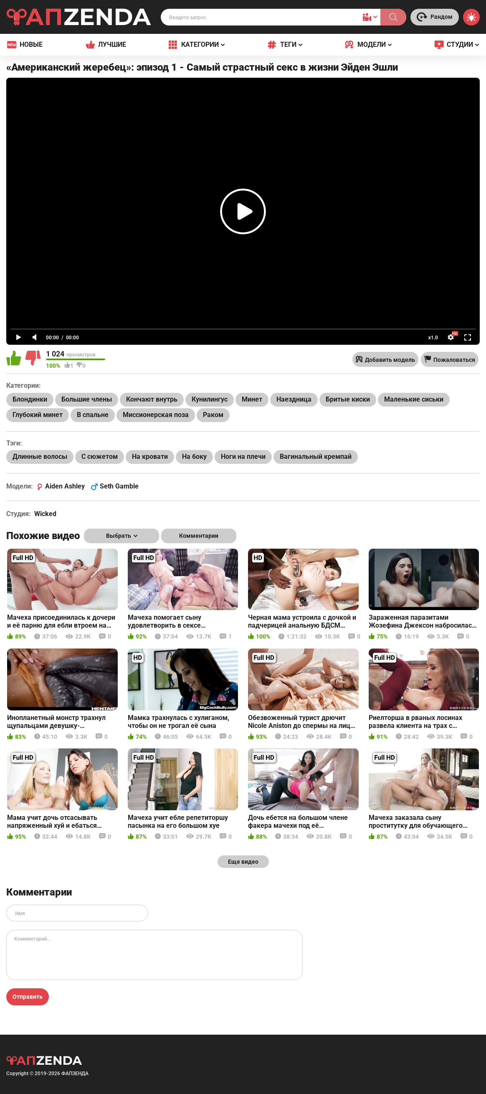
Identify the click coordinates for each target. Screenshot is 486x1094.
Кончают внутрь (151, 399)
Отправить (28, 996)
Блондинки (30, 399)
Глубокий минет (38, 415)
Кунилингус (210, 399)
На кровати (150, 456)
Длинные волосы (40, 456)
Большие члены (86, 399)
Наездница (293, 399)
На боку (194, 456)
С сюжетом (99, 456)
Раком (213, 415)
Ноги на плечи (243, 456)
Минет (252, 399)
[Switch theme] (471, 17)
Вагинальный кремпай (316, 456)
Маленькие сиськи (413, 399)
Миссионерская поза (156, 415)
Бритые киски (348, 399)
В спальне (93, 415)
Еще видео (243, 861)
